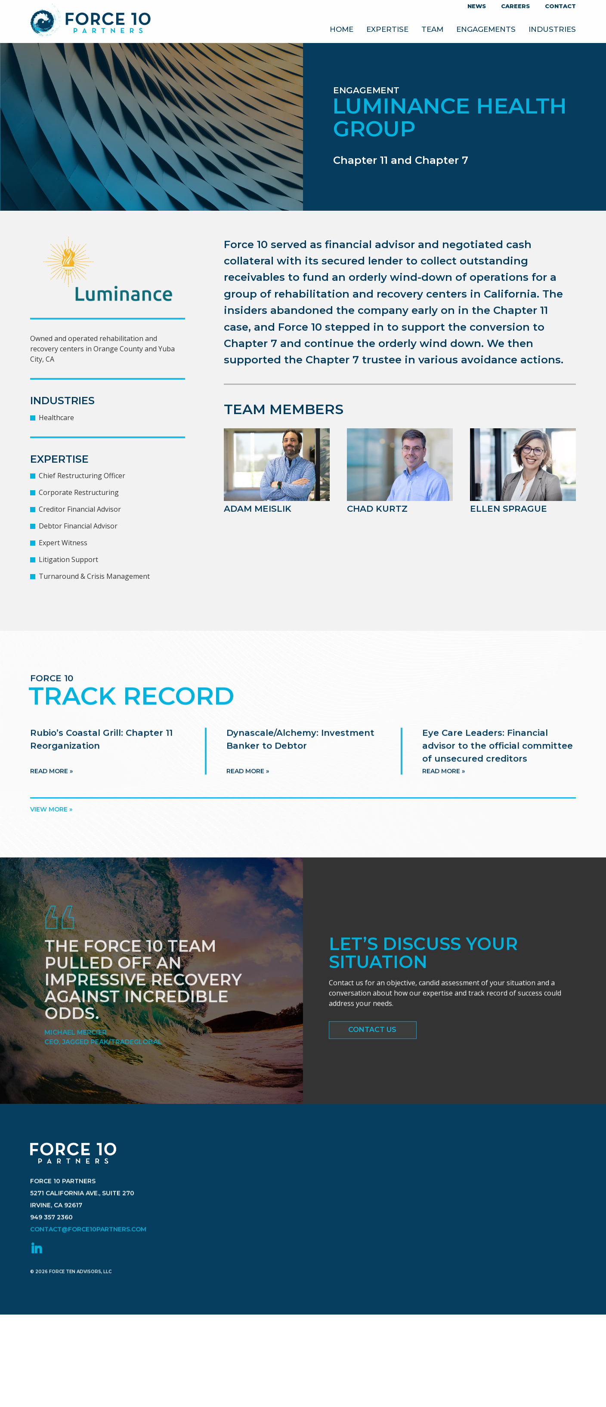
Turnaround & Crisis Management (94, 576)
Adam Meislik (257, 509)
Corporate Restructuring (79, 492)
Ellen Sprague (508, 509)
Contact (560, 6)
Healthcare (56, 417)
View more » (51, 809)
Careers (515, 6)
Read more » (51, 801)
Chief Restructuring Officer (82, 475)
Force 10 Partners (91, 21)
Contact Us (372, 1038)
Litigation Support (68, 559)
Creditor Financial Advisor (80, 509)
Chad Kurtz (377, 509)
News (476, 6)
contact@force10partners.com (88, 1285)
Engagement (366, 90)
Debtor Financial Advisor (78, 526)
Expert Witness (63, 542)
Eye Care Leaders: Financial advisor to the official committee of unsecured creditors (498, 775)
